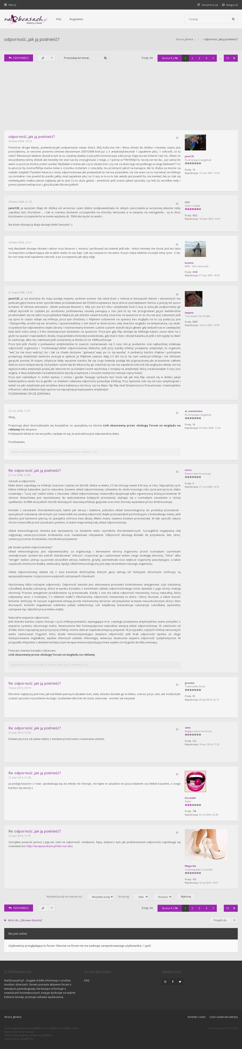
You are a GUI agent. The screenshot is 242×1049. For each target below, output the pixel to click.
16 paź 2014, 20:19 (19, 688)
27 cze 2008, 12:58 (19, 475)
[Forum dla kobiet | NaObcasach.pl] (26, 19)
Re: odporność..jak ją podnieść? (34, 470)
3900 (195, 321)
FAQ (58, 19)
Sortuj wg (133, 896)
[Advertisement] (121, 98)
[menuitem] (230, 4)
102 (194, 879)
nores (188, 470)
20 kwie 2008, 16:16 (20, 141)
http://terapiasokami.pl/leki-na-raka (50, 846)
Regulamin (76, 19)
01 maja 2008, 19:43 (20, 292)
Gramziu (30, 1031)
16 (193, 424)
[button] (234, 58)
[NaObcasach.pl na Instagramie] (165, 981)
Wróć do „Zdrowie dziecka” (25, 920)
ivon (187, 202)
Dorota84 (190, 797)
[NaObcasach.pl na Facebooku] (172, 981)
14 (193, 169)
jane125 (189, 156)
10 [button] (227, 58)
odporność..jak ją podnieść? (31, 39)
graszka (189, 682)
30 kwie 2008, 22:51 (20, 242)
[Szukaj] (233, 19)
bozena (189, 262)
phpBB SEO (27, 1038)
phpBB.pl (47, 1035)
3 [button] (199, 58)
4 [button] (206, 58)
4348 (195, 271)
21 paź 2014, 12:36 (19, 732)
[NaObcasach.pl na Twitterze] (180, 981)
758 (194, 811)
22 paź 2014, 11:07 (19, 836)
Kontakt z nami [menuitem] (196, 1017)
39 (193, 696)
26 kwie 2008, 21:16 (20, 202)
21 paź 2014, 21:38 (19, 777)
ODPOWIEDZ (19, 58)
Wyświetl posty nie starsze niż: (80, 896)
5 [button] (213, 58)
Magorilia (190, 865)
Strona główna (12, 1017)
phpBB (34, 1028)
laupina (189, 312)
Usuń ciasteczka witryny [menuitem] (224, 1017)
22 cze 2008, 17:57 (19, 411)
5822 (195, 215)
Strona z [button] (169, 58)
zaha (188, 727)
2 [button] (192, 58)
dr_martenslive (193, 411)
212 (194, 740)
